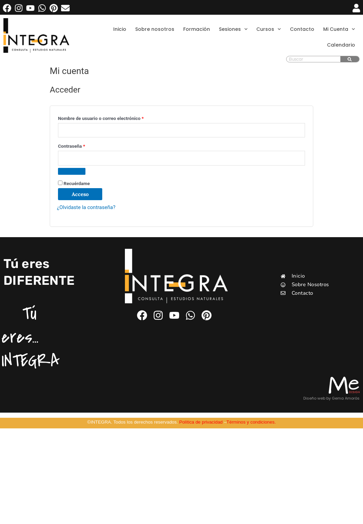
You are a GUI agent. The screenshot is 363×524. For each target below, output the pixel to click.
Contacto (302, 29)
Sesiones (233, 29)
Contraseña (83, 145)
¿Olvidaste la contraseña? (86, 207)
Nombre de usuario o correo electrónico (112, 117)
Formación (196, 29)
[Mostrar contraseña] (71, 171)
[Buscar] (349, 59)
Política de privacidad (201, 422)
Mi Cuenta (339, 29)
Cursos (268, 29)
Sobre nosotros (154, 29)
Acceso (80, 194)
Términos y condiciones (250, 422)
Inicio (119, 29)
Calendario (341, 44)
